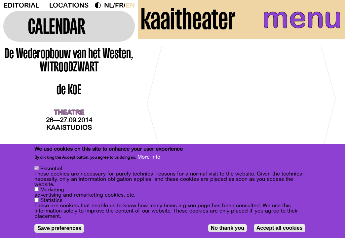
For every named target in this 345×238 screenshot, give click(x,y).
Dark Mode (99, 5)
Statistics (51, 200)
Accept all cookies (279, 228)
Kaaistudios (69, 128)
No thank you (227, 228)
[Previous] (154, 107)
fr (119, 5)
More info (148, 157)
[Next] (328, 107)
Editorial (21, 5)
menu (299, 19)
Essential (51, 168)
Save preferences (59, 228)
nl (108, 5)
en (130, 5)
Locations (69, 5)
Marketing (52, 189)
